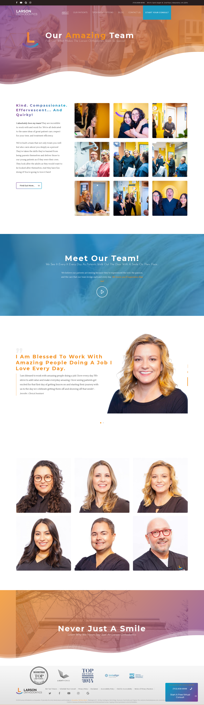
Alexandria (75, 700)
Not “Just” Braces (51, 689)
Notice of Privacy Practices (144, 689)
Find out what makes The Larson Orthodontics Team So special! (85, 41)
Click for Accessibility (124, 689)
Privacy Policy (83, 689)
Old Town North (82, 700)
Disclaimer (94, 689)
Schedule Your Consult (68, 689)
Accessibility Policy (107, 689)
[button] (29, 185)
